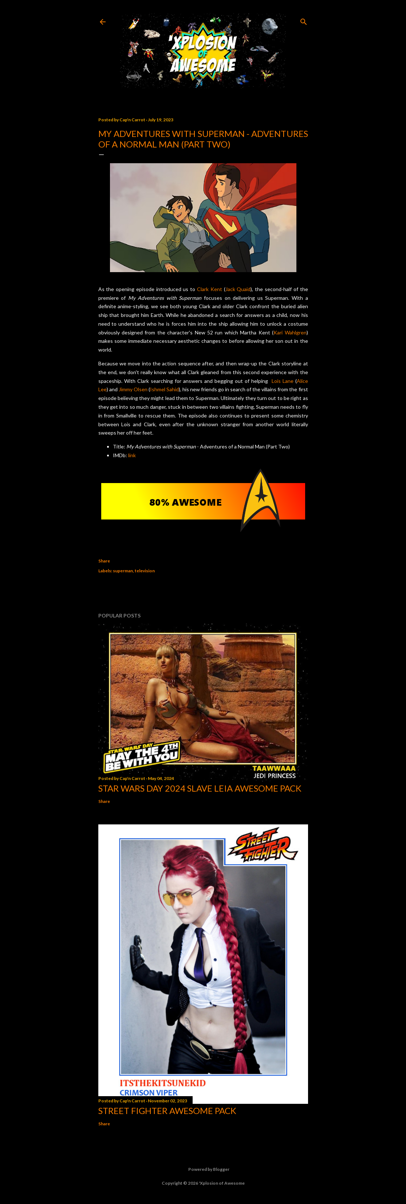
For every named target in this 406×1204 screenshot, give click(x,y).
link (132, 455)
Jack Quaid (238, 289)
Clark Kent (209, 289)
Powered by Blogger (203, 1169)
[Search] (303, 20)
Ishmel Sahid (164, 389)
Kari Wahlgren (289, 332)
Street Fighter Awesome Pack (167, 1110)
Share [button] (104, 561)
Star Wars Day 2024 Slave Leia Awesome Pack (199, 788)
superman (123, 570)
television (145, 570)
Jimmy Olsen (133, 389)
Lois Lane (282, 381)
